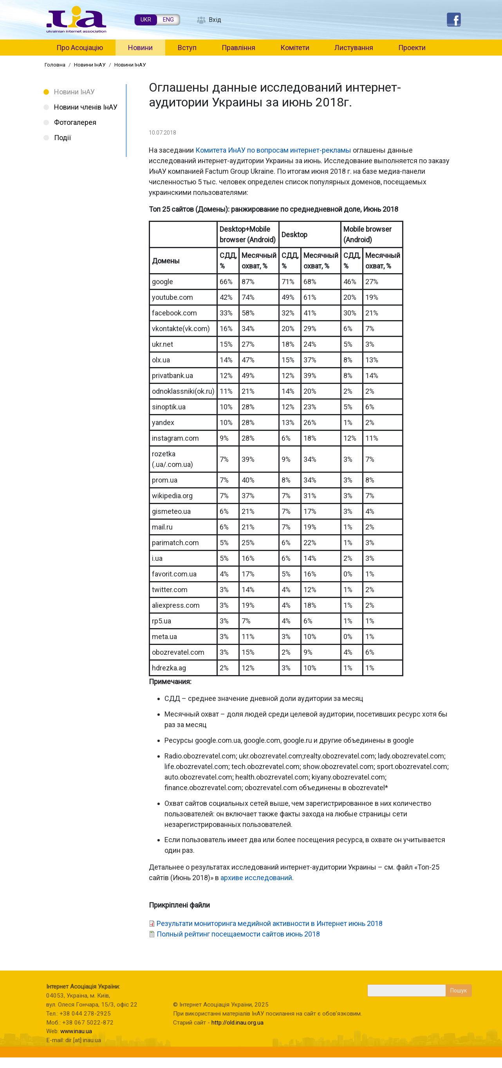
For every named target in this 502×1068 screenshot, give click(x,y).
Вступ (187, 47)
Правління (238, 47)
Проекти (412, 47)
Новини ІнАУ (90, 64)
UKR (146, 19)
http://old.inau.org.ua (237, 1022)
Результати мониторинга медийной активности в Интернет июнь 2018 (270, 923)
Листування (353, 47)
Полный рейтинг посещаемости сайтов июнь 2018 (238, 934)
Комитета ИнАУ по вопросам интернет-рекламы (273, 150)
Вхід (215, 19)
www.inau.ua (76, 1031)
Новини (140, 47)
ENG (168, 19)
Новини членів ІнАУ (85, 107)
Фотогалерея (75, 122)
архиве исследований (256, 877)
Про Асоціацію (79, 47)
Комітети (294, 47)
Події (62, 137)
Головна (55, 64)
